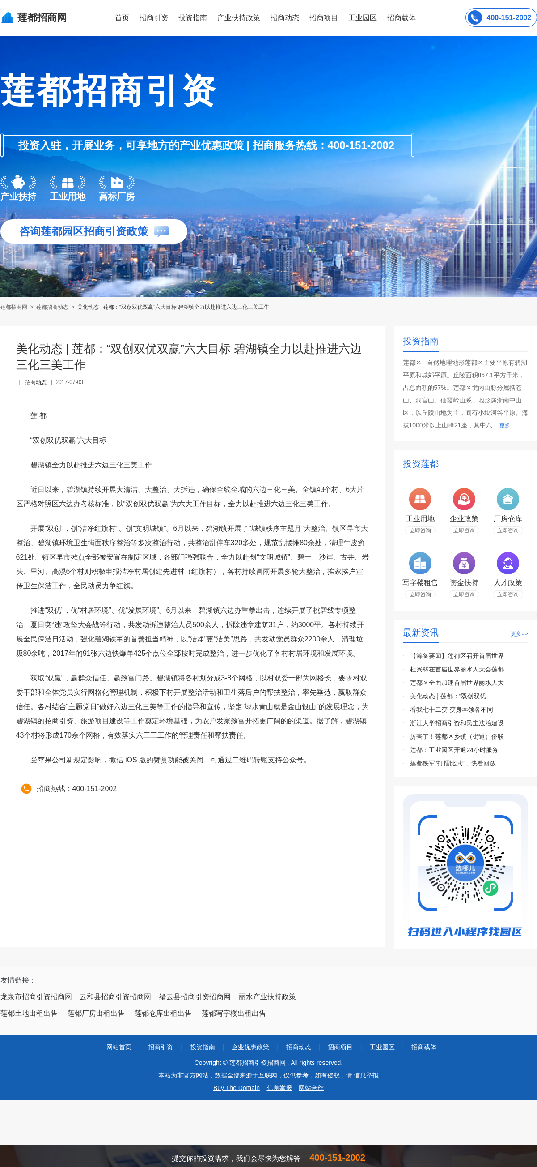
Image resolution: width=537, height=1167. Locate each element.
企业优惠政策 (250, 1047)
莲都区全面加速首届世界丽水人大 (457, 682)
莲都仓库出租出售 (163, 1013)
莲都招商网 (14, 307)
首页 (122, 17)
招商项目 (323, 17)
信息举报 (279, 1087)
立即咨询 (420, 530)
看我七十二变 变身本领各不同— (454, 709)
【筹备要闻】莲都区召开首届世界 (457, 655)
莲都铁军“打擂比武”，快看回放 (452, 763)
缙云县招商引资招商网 (195, 996)
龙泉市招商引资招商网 (36, 996)
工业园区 (362, 17)
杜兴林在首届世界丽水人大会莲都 (457, 669)
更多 (504, 426)
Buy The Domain (236, 1087)
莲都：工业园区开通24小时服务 (454, 749)
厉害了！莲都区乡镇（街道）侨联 (457, 736)
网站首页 (118, 1047)
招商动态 (285, 17)
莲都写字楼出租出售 (234, 1013)
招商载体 (423, 1047)
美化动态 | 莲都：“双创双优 (448, 696)
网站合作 (311, 1087)
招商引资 (154, 17)
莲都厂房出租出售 (96, 1013)
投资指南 (192, 17)
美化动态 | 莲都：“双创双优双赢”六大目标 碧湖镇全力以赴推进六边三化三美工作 (173, 307)
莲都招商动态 (52, 307)
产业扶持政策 (238, 17)
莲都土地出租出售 (29, 1013)
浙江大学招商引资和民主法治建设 (457, 723)
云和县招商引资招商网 (115, 996)
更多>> (519, 634)
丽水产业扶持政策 (267, 996)
